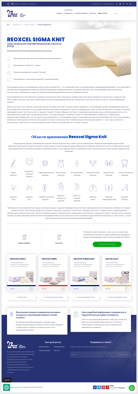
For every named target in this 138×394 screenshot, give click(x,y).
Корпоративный (81, 13)
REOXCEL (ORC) (18, 258)
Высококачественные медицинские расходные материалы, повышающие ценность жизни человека (38, 315)
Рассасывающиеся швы (84, 297)
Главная (59, 13)
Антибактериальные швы (53, 297)
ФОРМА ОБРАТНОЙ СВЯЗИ (107, 244)
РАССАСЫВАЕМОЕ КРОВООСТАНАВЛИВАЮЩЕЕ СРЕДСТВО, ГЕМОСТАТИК (29, 50)
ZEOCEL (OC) (112, 258)
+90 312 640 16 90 (97, 4)
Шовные (24, 4)
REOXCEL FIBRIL (49, 258)
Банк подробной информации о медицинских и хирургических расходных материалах (104, 313)
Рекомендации (59, 347)
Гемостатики (32, 4)
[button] (6, 387)
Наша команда (44, 347)
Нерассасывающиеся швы (116, 297)
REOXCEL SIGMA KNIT (84, 258)
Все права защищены (14, 387)
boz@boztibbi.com (109, 4)
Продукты (69, 13)
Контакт (93, 13)
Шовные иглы (21, 297)
